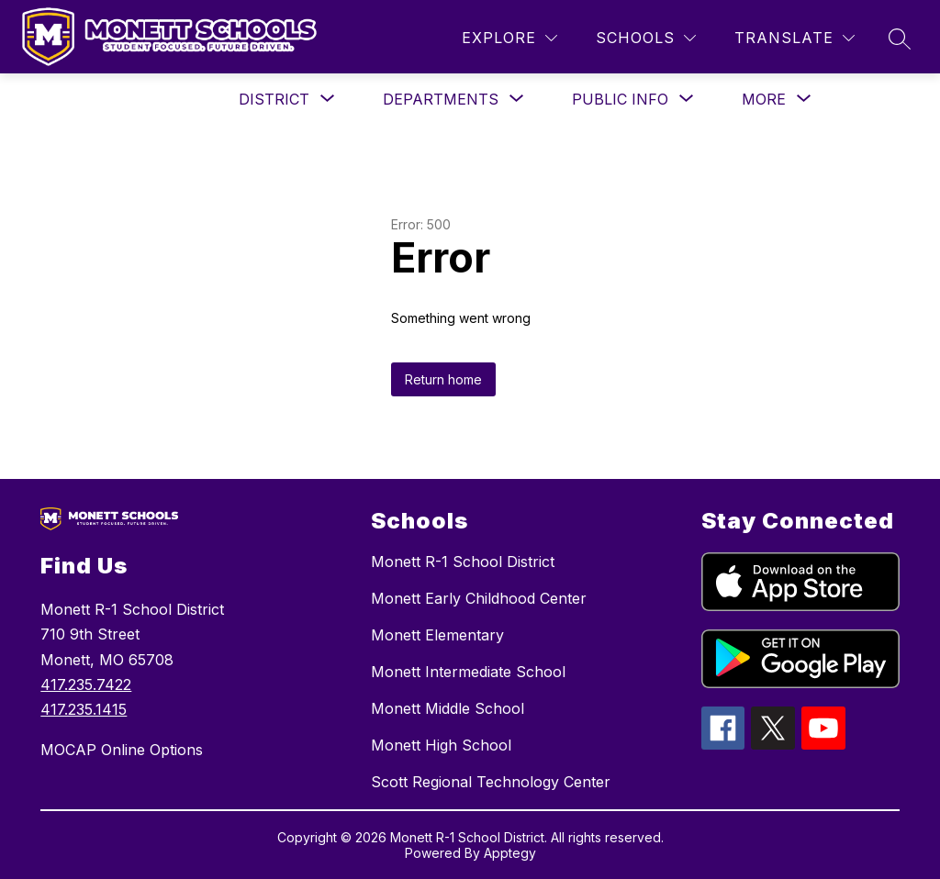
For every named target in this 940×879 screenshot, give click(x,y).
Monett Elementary (437, 635)
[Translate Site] (794, 38)
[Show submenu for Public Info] (620, 99)
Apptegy (510, 853)
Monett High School (441, 745)
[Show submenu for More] (764, 99)
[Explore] (509, 38)
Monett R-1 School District (462, 561)
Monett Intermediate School (468, 671)
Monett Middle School (447, 708)
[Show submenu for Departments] (440, 99)
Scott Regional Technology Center (490, 782)
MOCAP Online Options (121, 749)
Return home (443, 379)
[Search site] (900, 39)
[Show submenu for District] (274, 99)
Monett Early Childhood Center (479, 598)
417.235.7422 (85, 684)
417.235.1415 (83, 709)
